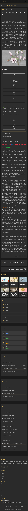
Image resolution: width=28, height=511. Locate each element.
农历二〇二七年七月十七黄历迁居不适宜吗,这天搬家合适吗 (14, 294)
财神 (1, 491)
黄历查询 (2, 476)
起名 (1, 486)
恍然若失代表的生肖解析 (6, 440)
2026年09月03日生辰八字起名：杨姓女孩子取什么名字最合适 (12, 443)
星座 (1, 495)
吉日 (5, 5)
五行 (1, 488)
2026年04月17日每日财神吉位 (7, 362)
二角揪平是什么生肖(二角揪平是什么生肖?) (9, 432)
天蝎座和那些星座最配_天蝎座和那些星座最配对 (10, 368)
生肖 (1, 493)
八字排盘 (2, 473)
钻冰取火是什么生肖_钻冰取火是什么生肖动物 (9, 429)
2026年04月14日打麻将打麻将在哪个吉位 (8, 371)
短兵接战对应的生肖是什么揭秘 (7, 387)
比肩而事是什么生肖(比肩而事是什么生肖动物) (9, 437)
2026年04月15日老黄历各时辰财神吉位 (8, 365)
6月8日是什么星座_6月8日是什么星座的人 (9, 446)
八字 (1, 485)
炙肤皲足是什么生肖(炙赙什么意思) (7, 426)
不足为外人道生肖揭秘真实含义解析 (8, 396)
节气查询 (2, 478)
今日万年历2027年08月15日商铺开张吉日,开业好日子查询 (23, 294)
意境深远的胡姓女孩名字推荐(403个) (8, 390)
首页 (2, 5)
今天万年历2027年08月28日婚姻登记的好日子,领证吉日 (5, 294)
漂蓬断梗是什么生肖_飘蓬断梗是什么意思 (8, 449)
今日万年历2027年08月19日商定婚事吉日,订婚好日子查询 (5, 284)
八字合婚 (2, 474)
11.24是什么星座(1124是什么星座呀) (7, 435)
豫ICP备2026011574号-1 (20, 506)
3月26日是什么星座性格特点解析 (7, 410)
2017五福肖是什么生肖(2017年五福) (8, 393)
